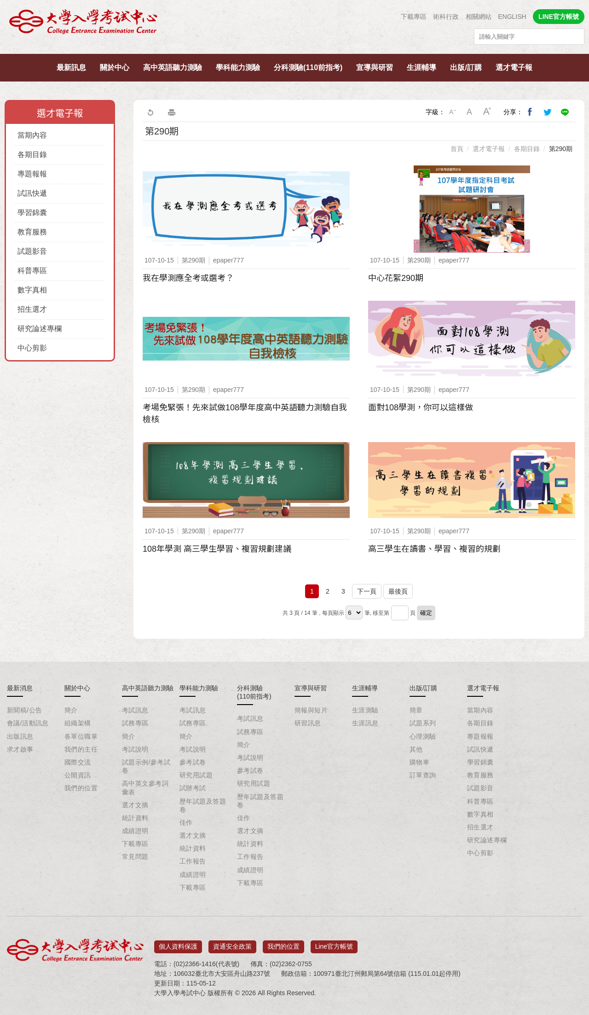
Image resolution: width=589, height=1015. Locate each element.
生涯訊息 (365, 723)
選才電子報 (514, 67)
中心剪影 (32, 348)
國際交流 (77, 762)
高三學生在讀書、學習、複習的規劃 (434, 549)
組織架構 (77, 723)
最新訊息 (71, 67)
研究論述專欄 (39, 328)
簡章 (416, 710)
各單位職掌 (81, 736)
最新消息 (20, 688)
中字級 (469, 112)
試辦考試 (192, 788)
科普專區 (32, 270)
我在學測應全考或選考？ (188, 278)
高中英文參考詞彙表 (145, 787)
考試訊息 (135, 710)
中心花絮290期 (395, 278)
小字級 (452, 112)
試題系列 (423, 723)
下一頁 (366, 591)
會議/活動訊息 (28, 723)
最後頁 (398, 591)
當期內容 (32, 135)
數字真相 (32, 290)
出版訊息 (20, 736)
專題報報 (32, 174)
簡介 (71, 710)
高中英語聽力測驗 (172, 67)
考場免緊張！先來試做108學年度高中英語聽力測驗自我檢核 (245, 413)
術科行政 (446, 16)
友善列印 (171, 112)
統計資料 (135, 818)
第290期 (560, 148)
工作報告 (192, 861)
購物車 (419, 762)
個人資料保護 (178, 943)
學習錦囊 (32, 212)
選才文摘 (135, 805)
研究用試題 (196, 775)
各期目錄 (32, 154)
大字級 (487, 112)
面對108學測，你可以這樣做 (420, 407)
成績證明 (135, 830)
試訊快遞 (32, 193)
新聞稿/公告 (24, 710)
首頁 (456, 148)
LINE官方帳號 (558, 16)
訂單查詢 (423, 775)
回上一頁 (150, 112)
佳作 (186, 822)
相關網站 (478, 16)
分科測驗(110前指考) (308, 67)
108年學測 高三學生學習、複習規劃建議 (217, 549)
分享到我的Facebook (530, 112)
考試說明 (135, 749)
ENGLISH (512, 16)
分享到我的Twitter (547, 112)
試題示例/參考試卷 (146, 766)
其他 (416, 749)
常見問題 (135, 856)
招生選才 (32, 309)
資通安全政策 (232, 943)
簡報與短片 (311, 710)
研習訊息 (307, 723)
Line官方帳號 (334, 943)
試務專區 (135, 723)
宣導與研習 (374, 67)
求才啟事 (20, 749)
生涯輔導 (421, 67)
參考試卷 (192, 762)
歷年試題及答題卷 (202, 805)
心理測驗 (423, 736)
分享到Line (565, 112)
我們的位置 (81, 788)
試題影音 (32, 251)
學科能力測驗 (238, 67)
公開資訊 (77, 775)
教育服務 (32, 232)
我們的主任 (81, 749)
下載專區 (414, 16)
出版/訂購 (465, 67)
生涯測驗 (365, 710)
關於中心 (114, 67)
